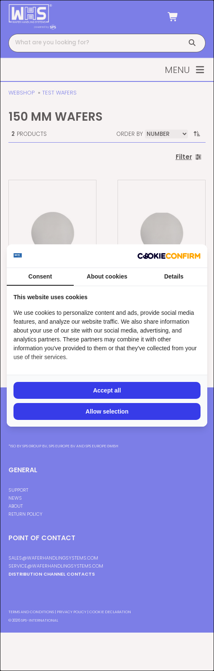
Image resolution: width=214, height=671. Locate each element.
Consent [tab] (40, 276)
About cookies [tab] (107, 276)
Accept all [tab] (107, 390)
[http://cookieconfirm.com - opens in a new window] (169, 256)
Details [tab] (174, 276)
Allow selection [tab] (107, 411)
